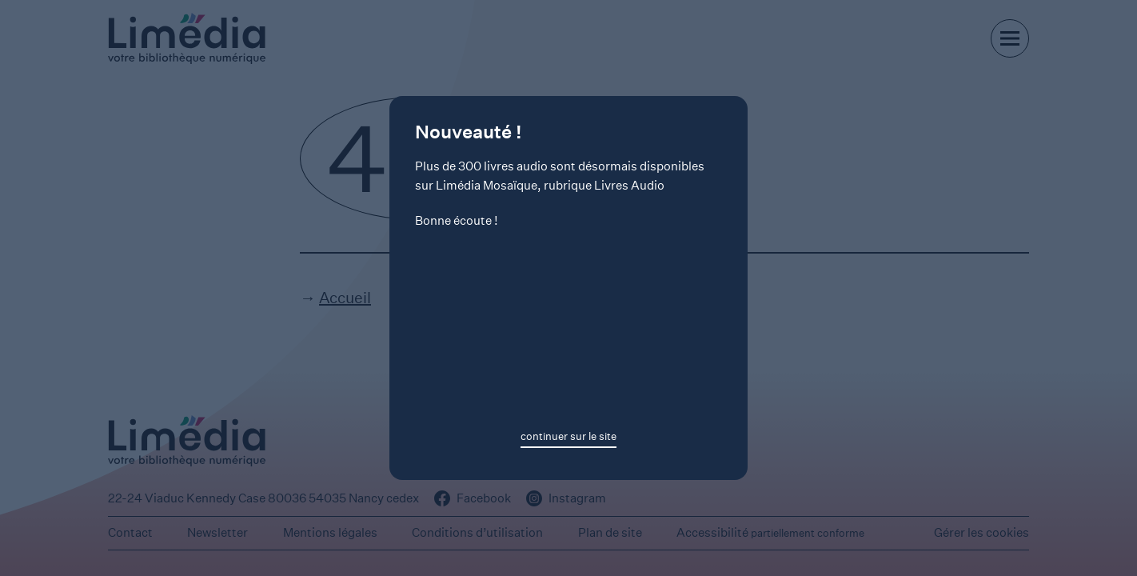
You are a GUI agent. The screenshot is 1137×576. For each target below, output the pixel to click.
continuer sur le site (568, 436)
